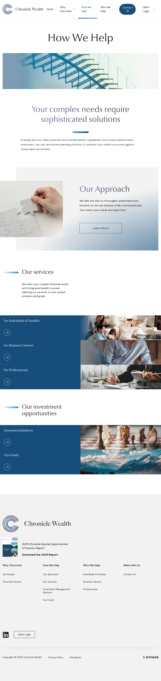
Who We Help (107, 9)
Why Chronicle (67, 9)
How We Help (87, 9)
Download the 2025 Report (40, 554)
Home (50, 9)
